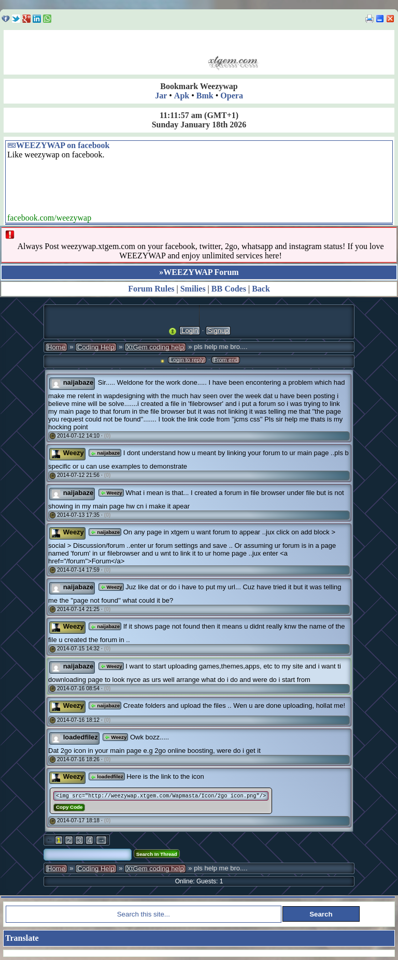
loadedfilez (106, 776)
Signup (218, 330)
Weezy (111, 493)
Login (189, 330)
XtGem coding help (155, 347)
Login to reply (187, 360)
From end (226, 360)
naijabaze (105, 453)
